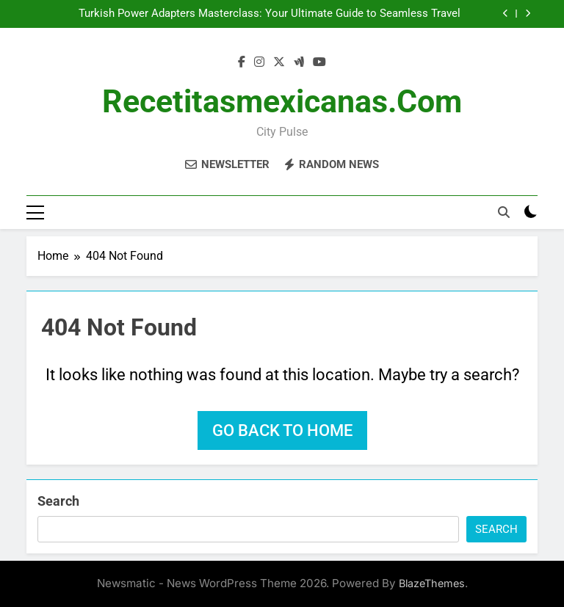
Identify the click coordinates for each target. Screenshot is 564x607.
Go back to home (282, 430)
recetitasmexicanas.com (282, 101)
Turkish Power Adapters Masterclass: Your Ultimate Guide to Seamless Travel (269, 14)
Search (58, 501)
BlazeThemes (432, 583)
